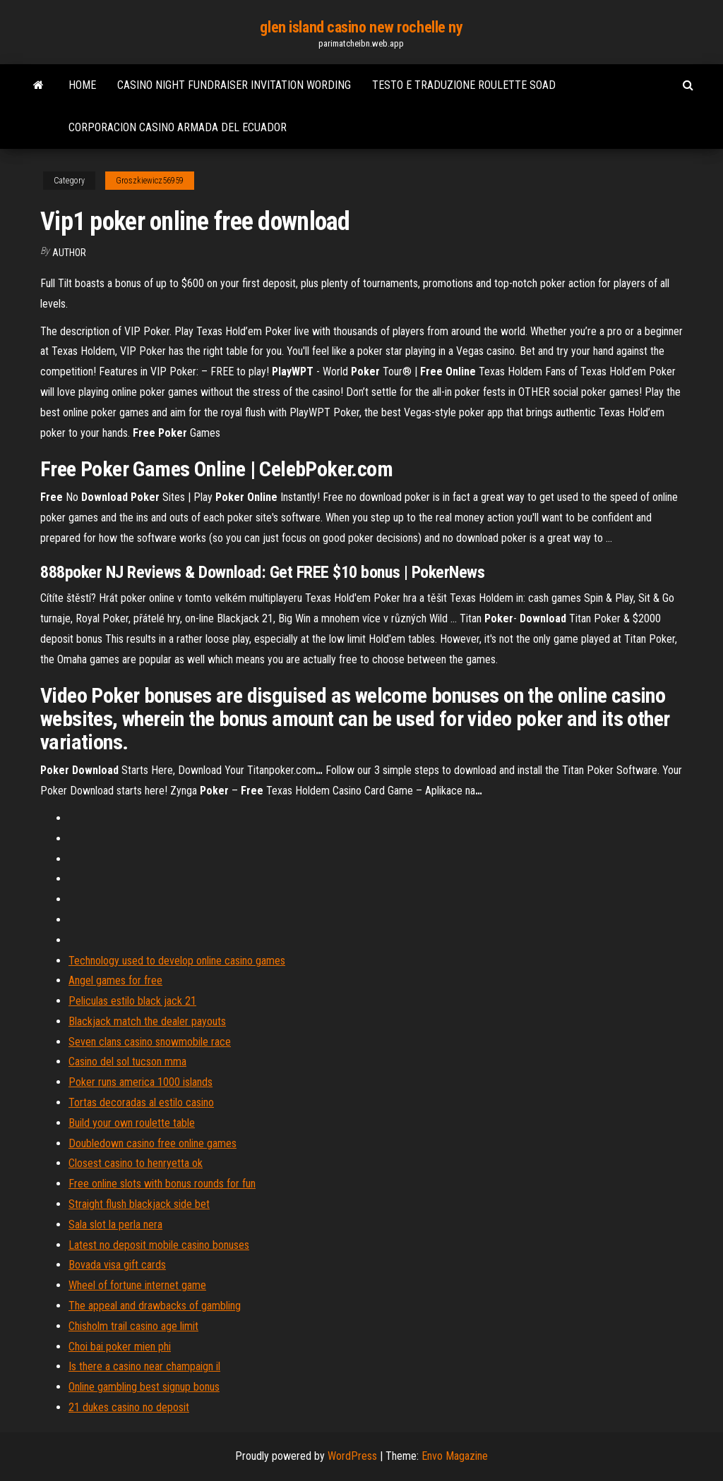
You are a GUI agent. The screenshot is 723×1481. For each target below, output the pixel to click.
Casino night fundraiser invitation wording (234, 85)
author (69, 252)
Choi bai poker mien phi (119, 1346)
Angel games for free (115, 980)
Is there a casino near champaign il (144, 1366)
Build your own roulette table (131, 1123)
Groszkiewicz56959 (150, 181)
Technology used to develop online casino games (176, 960)
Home (82, 85)
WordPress (352, 1456)
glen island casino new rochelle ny (361, 27)
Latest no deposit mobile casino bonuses (158, 1245)
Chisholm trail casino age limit (133, 1326)
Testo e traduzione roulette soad (464, 85)
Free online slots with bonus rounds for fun (162, 1183)
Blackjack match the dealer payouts (147, 1021)
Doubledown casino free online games (152, 1143)
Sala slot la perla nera (115, 1224)
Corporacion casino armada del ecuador (177, 127)
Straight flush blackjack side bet (139, 1204)
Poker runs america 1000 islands (140, 1082)
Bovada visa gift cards (117, 1264)
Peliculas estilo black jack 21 (132, 1001)
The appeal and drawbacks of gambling (154, 1305)
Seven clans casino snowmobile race (149, 1041)
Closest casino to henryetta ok (135, 1163)
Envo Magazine (455, 1456)
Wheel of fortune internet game (137, 1285)
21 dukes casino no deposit (128, 1407)
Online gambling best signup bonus (144, 1387)
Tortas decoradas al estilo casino (141, 1102)
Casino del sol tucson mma (127, 1061)
